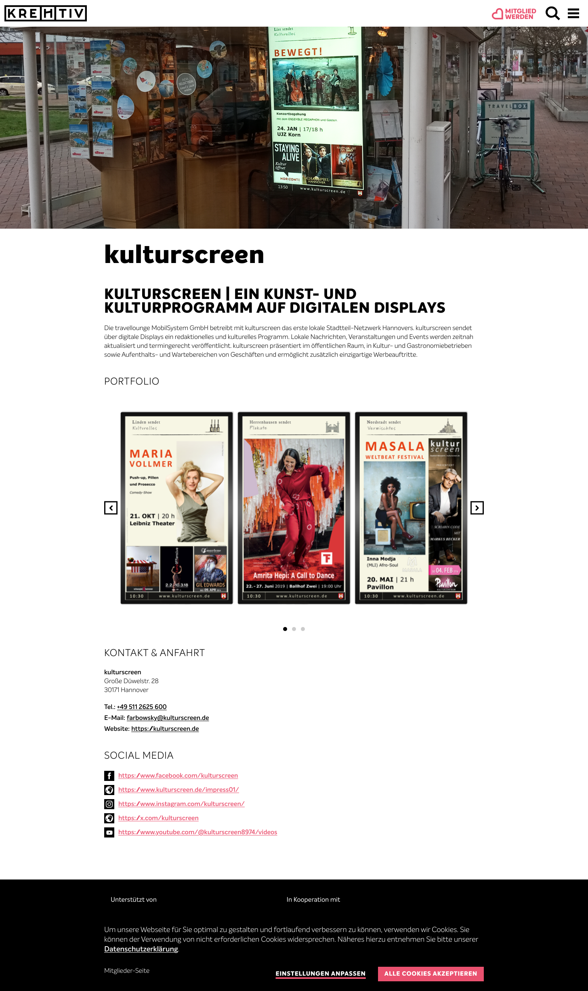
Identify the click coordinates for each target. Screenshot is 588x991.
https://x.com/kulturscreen (158, 818)
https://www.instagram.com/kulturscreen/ (181, 804)
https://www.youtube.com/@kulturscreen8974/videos (197, 832)
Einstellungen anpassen (320, 974)
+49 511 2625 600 (142, 707)
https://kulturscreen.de (165, 729)
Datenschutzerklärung (141, 949)
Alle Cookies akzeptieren (430, 974)
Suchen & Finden (553, 13)
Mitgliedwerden (520, 14)
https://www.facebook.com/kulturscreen (178, 776)
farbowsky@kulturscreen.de (168, 718)
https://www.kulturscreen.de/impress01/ (178, 790)
